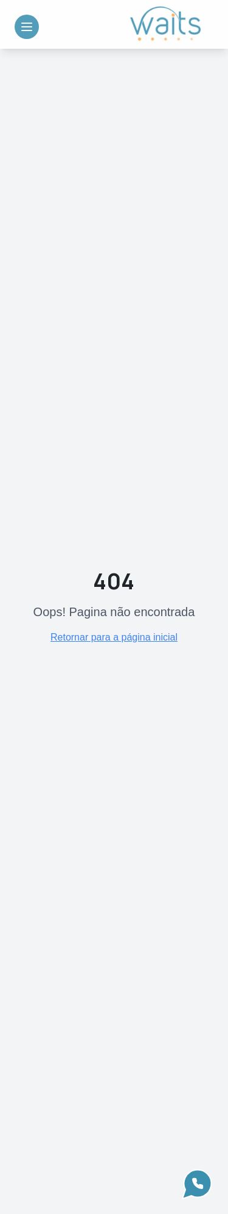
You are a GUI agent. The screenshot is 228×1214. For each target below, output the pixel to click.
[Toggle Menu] (27, 27)
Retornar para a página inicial (114, 637)
